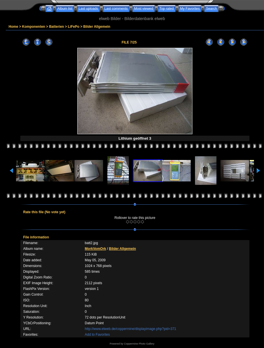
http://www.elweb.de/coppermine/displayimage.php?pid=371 (130, 329)
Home (13, 27)
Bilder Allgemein (96, 27)
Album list (65, 9)
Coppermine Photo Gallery (139, 343)
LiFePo (73, 27)
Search (211, 9)
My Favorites (190, 9)
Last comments (116, 9)
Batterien (56, 27)
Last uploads (88, 9)
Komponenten (33, 27)
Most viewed (143, 9)
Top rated (166, 9)
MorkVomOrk (95, 249)
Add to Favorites (97, 335)
